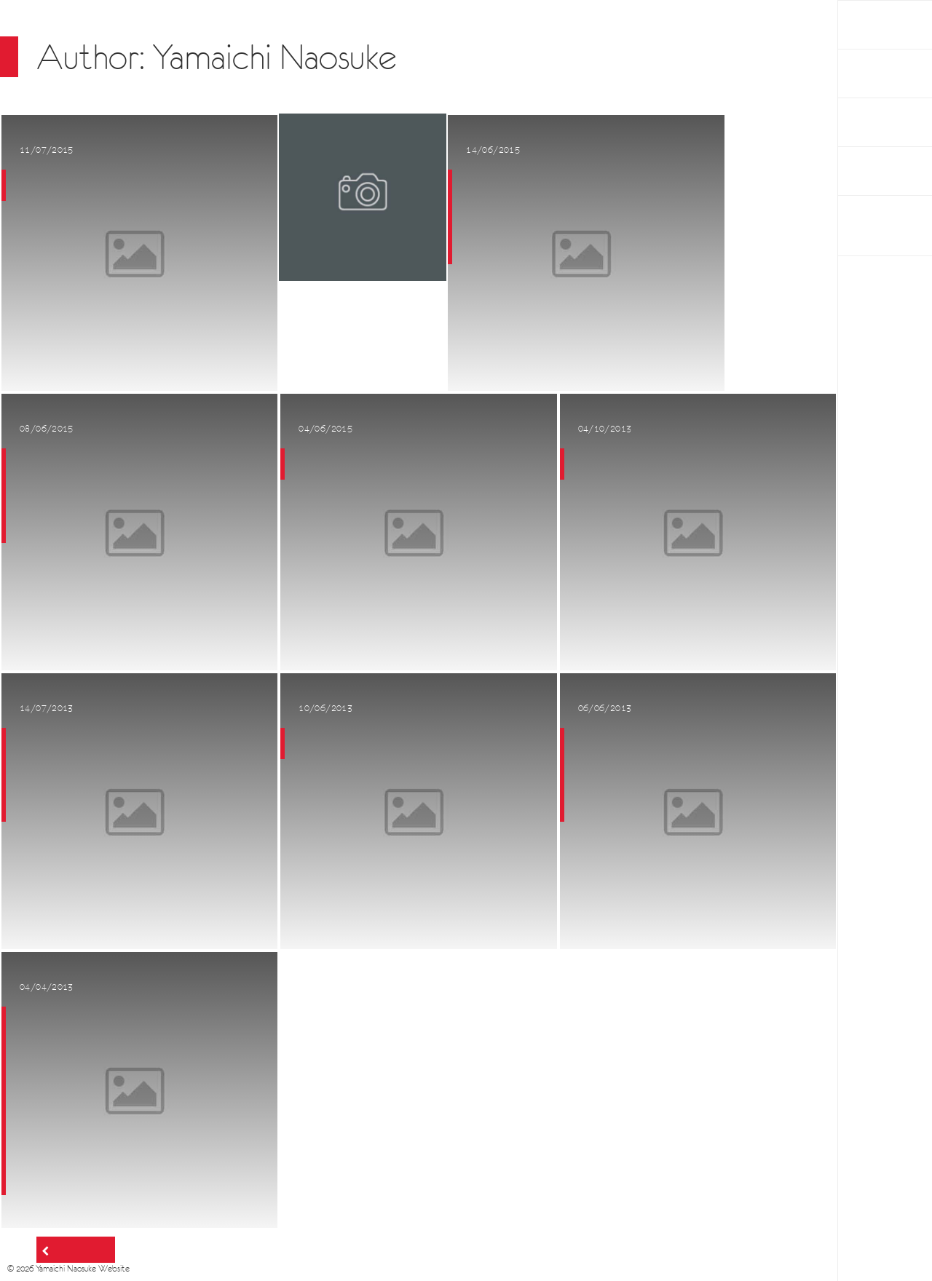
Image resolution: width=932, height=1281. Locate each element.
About (866, 122)
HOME (866, 25)
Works (866, 73)
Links (862, 171)
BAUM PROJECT (871, 225)
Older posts (80, 1250)
